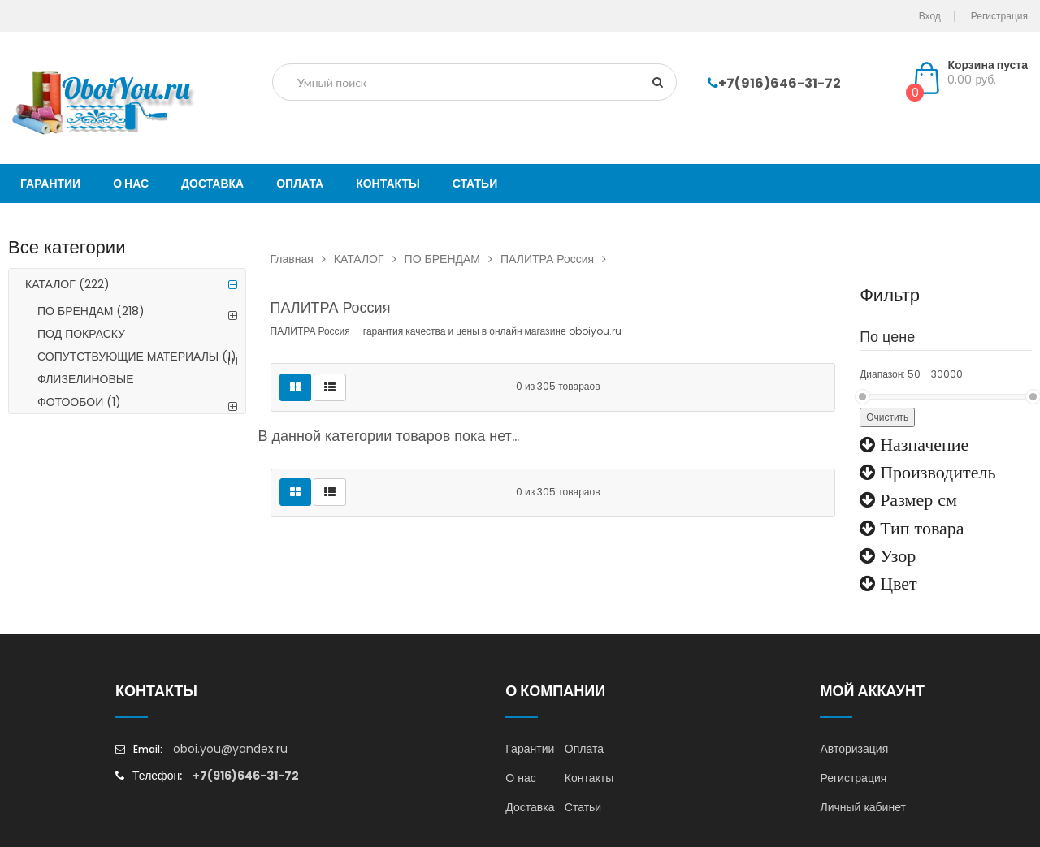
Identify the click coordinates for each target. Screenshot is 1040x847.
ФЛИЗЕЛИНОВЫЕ (85, 379)
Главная (302, 259)
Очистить (887, 417)
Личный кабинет (862, 807)
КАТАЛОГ (67, 284)
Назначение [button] (921, 444)
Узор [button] (895, 555)
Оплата (584, 749)
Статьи (583, 807)
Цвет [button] (896, 583)
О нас (520, 778)
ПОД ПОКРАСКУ (81, 334)
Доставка (529, 807)
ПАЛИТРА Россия (557, 259)
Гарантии (529, 749)
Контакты (589, 778)
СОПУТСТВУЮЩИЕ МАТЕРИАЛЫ (136, 356)
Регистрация (853, 778)
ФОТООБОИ (79, 402)
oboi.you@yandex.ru (230, 749)
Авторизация (854, 749)
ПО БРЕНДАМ (91, 311)
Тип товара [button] (919, 528)
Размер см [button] (916, 499)
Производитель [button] (935, 472)
